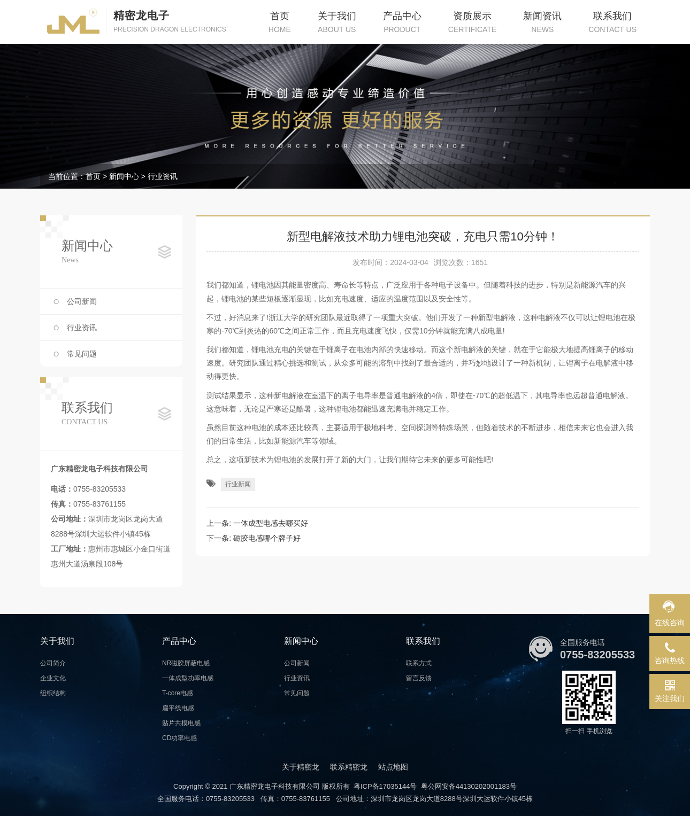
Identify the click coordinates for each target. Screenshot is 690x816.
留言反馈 (419, 678)
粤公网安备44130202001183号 (469, 786)
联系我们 (423, 641)
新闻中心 (124, 176)
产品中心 (179, 641)
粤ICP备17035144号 (385, 786)
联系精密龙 (348, 767)
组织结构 (53, 693)
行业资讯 (163, 176)
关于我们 (57, 641)
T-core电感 (177, 693)
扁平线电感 (178, 708)
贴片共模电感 (181, 723)
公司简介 (53, 663)
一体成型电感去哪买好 (270, 523)
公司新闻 (82, 301)
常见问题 (82, 353)
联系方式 (419, 663)
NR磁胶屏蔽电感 (186, 663)
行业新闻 (238, 484)
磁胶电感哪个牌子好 (267, 538)
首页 (93, 176)
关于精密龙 (300, 767)
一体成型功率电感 (187, 678)
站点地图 (393, 767)
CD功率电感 (179, 738)
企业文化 (53, 678)
